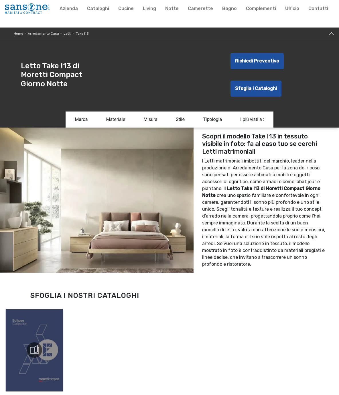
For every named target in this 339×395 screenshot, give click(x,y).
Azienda (69, 8)
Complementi (261, 8)
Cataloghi (98, 8)
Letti (67, 34)
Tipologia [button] (212, 119)
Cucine (126, 8)
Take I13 (82, 34)
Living (149, 8)
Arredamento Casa (43, 34)
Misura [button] (150, 119)
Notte (172, 8)
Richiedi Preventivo (257, 61)
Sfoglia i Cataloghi (256, 88)
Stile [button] (180, 119)
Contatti (318, 8)
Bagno (229, 8)
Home (18, 34)
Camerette (200, 8)
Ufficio (292, 8)
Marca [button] (81, 119)
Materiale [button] (115, 119)
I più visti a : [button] (252, 119)
